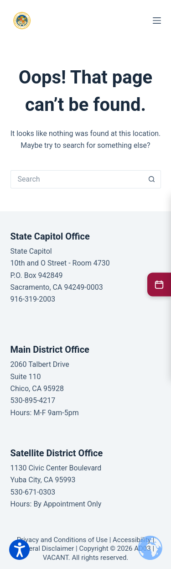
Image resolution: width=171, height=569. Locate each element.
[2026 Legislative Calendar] (159, 284)
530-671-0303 (33, 492)
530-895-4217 (33, 400)
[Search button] (152, 179)
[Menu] (157, 20)
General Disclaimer (45, 548)
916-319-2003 (33, 299)
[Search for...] (76, 179)
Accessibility (132, 540)
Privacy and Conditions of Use (62, 540)
